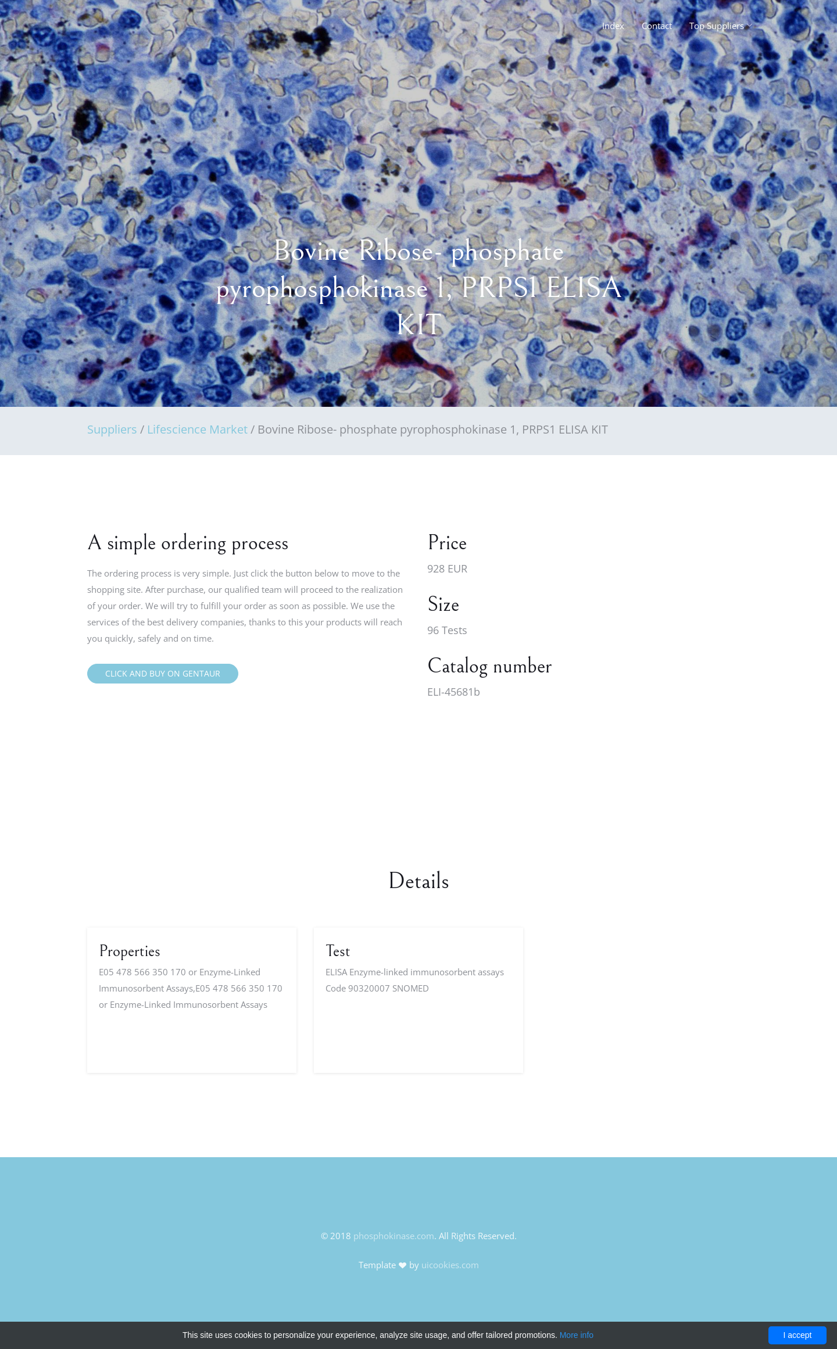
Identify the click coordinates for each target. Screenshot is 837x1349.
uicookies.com (450, 1265)
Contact (657, 25)
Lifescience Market (197, 429)
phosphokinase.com (393, 1235)
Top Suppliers (716, 25)
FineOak (112, 29)
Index (613, 25)
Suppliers (112, 429)
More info (576, 1335)
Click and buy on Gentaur (162, 673)
